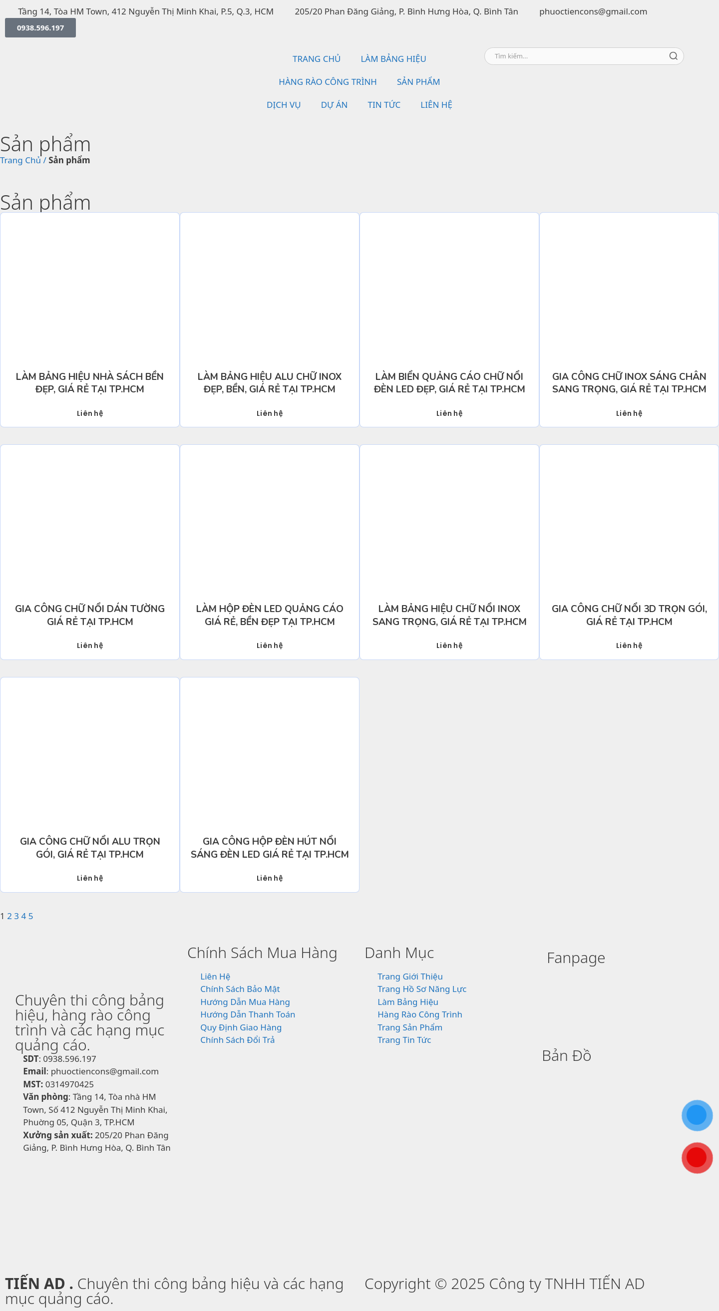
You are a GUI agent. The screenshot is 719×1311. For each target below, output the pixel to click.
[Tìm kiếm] (673, 55)
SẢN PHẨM (418, 81)
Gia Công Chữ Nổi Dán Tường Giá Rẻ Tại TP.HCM (90, 616)
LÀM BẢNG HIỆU (393, 58)
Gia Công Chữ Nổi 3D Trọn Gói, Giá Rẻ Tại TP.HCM (629, 616)
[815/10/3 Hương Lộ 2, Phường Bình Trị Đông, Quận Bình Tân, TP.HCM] (625, 1148)
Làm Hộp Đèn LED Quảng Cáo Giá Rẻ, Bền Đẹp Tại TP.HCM (270, 616)
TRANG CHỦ (317, 58)
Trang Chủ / (23, 160)
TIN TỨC (384, 104)
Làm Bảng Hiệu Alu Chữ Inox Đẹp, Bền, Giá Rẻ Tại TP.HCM (270, 383)
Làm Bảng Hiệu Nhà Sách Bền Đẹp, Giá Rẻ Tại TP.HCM (90, 383)
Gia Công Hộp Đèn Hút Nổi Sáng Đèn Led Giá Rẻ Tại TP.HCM (270, 848)
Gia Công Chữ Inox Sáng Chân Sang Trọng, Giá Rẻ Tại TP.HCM (629, 383)
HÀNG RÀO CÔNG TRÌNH (328, 81)
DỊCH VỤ (284, 104)
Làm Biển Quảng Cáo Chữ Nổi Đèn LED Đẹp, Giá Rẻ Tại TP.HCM (449, 383)
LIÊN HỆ (436, 104)
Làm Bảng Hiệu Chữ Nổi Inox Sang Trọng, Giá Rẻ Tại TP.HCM (449, 616)
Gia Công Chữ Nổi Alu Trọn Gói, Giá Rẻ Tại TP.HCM (90, 848)
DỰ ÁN (334, 104)
